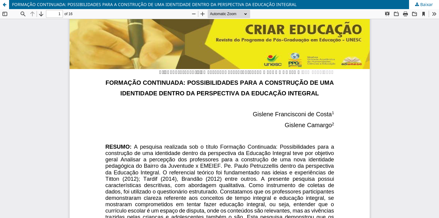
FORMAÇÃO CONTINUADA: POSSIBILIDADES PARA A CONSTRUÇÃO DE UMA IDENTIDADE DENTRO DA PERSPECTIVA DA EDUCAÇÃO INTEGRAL (154, 4)
